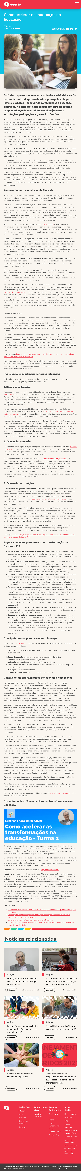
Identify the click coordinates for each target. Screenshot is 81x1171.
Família (21, 1114)
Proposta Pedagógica (55, 1109)
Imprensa (68, 1117)
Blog (66, 1121)
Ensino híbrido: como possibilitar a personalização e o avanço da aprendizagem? (22, 1029)
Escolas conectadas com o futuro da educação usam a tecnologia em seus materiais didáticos (61, 981)
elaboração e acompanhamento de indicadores (49, 499)
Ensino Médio (9, 292)
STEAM (20, 402)
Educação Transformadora (58, 793)
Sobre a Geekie (68, 1109)
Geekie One (24, 1107)
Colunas (7, 26)
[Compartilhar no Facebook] (67, 28)
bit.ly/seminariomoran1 (50, 870)
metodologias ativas (12, 394)
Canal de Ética (70, 1133)
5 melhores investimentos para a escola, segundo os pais (30, 920)
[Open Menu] (77, 4)
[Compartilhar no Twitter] (71, 28)
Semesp (21, 643)
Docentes (22, 1118)
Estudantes (22, 1111)
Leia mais (11, 990)
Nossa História (70, 1114)
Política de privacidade (11, 1166)
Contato (67, 1124)
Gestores (22, 1127)
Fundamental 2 (22, 292)
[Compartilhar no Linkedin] (76, 28)
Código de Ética (70, 1137)
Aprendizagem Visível (40, 1109)
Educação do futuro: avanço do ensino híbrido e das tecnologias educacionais (22, 981)
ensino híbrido (48, 224)
